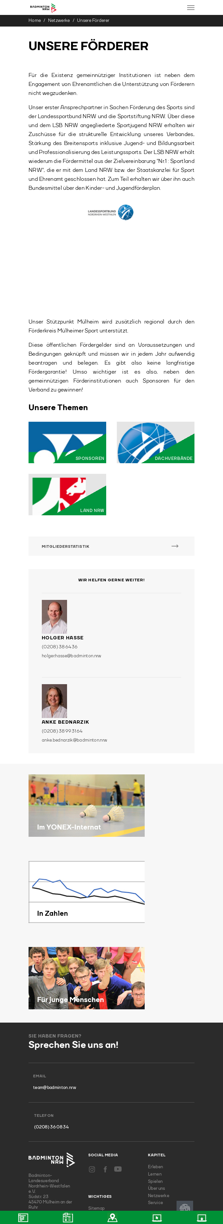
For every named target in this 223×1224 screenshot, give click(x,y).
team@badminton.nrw (54, 1007)
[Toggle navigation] (190, 7)
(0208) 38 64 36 (59, 566)
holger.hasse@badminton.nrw (72, 575)
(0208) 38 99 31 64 (62, 650)
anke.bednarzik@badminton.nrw (75, 659)
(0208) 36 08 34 (51, 1046)
